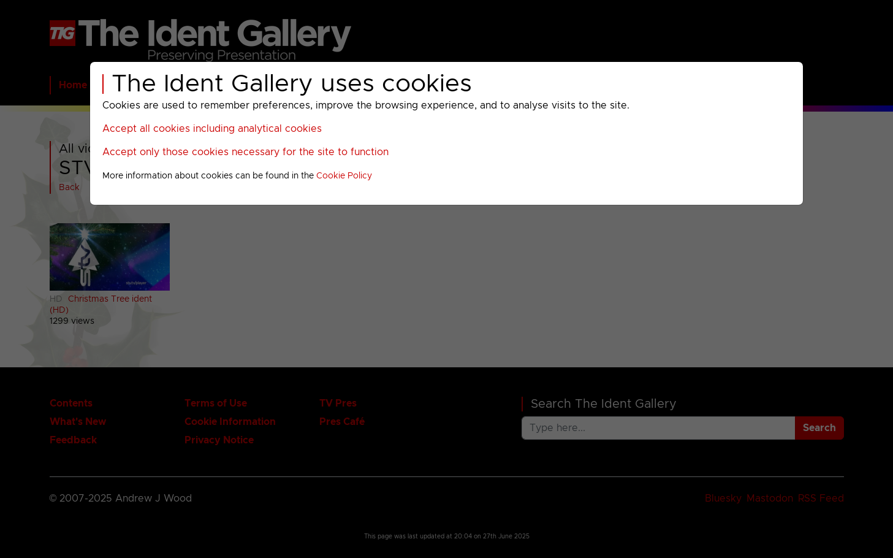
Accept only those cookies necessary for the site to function (245, 152)
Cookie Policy (344, 176)
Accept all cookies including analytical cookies (212, 129)
